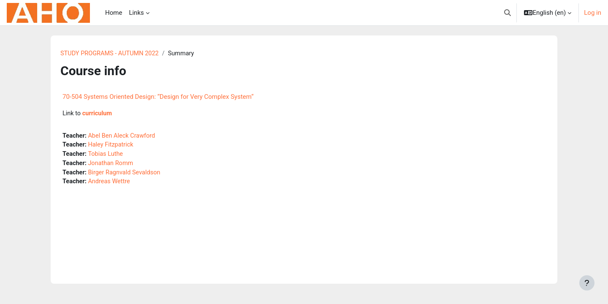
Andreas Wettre (111, 184)
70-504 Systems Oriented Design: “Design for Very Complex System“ (157, 97)
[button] (507, 12)
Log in (592, 12)
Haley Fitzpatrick (112, 146)
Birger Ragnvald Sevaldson (126, 174)
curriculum (98, 114)
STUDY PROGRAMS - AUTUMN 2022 (111, 53)
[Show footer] (586, 282)
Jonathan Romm (112, 165)
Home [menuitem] (113, 12)
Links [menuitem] (136, 12)
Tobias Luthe (107, 155)
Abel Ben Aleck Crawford (124, 136)
